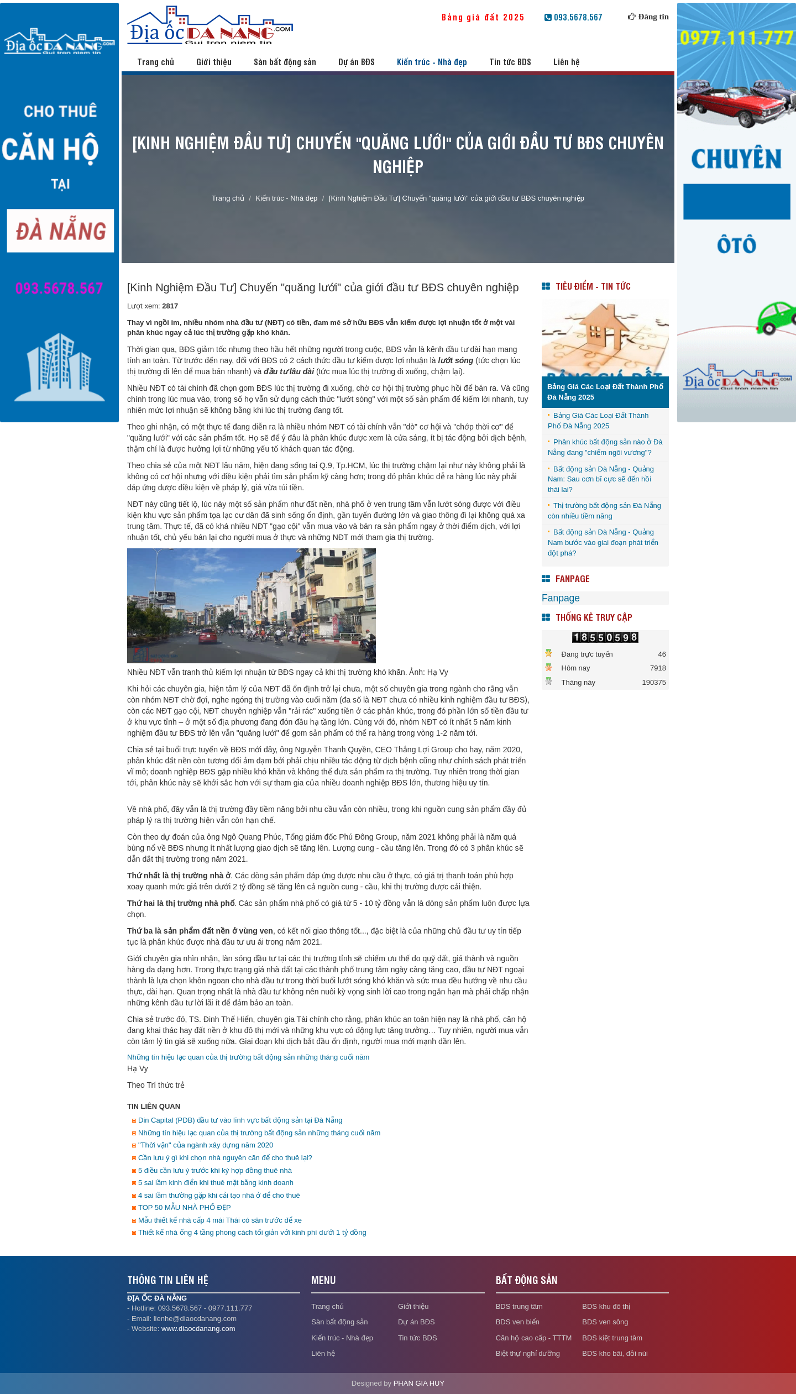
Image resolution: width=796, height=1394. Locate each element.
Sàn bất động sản (285, 61)
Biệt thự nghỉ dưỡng (528, 1353)
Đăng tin (653, 16)
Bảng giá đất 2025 (491, 17)
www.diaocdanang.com (198, 1328)
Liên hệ (566, 61)
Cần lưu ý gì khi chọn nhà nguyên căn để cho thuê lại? (225, 1158)
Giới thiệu (214, 61)
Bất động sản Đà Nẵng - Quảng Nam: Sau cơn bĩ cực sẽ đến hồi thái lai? (601, 479)
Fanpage (561, 598)
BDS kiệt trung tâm (612, 1338)
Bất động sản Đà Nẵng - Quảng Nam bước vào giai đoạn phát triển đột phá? (603, 542)
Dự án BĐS (356, 61)
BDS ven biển (518, 1322)
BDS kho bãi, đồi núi (615, 1353)
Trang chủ (155, 61)
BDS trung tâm (519, 1306)
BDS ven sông (605, 1322)
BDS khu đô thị (606, 1306)
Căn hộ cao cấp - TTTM (534, 1338)
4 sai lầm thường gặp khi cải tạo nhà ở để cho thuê (219, 1195)
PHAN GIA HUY (419, 1383)
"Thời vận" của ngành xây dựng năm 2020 (205, 1145)
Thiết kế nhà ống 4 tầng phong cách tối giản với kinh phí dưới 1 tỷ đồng (252, 1232)
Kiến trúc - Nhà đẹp (432, 61)
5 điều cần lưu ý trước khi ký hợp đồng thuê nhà (215, 1170)
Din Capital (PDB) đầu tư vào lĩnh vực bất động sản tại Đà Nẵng (240, 1120)
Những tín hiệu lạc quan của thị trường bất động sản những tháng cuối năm (248, 1057)
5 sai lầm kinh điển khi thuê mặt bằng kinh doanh (216, 1182)
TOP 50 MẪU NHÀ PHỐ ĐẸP (184, 1207)
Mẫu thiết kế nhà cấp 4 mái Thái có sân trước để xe (220, 1220)
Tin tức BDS (510, 61)
